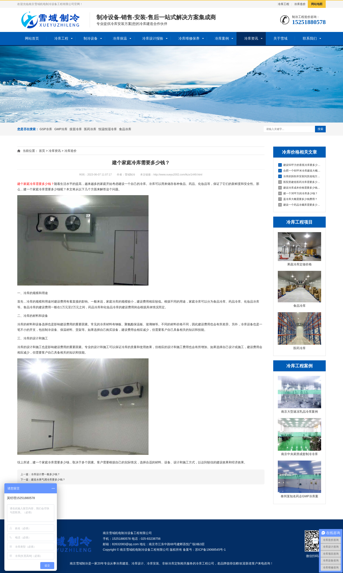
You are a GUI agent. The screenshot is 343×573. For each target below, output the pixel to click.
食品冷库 (125, 129)
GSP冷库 (46, 129)
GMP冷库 (60, 129)
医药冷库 (90, 129)
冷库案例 (222, 38)
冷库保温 (120, 38)
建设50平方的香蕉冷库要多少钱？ (299, 165)
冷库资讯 (251, 38)
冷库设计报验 (152, 38)
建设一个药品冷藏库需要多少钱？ (299, 205)
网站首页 (32, 38)
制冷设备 (91, 38)
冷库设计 (137, 563)
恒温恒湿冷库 (107, 129)
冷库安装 (153, 563)
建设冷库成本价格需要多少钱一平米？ (299, 187)
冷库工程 (283, 4)
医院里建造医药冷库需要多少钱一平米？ (299, 182)
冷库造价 (300, 4)
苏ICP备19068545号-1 (210, 549)
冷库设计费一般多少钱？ (45, 474)
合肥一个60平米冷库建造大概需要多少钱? (299, 170)
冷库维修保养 (189, 38)
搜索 (320, 129)
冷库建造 (122, 563)
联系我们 (310, 38)
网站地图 (316, 4)
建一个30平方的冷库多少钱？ (298, 193)
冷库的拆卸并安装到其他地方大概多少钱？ (299, 176)
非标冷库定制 (171, 563)
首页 (42, 150)
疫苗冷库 (76, 129)
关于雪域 (280, 38)
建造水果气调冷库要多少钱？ (48, 479)
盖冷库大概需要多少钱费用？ (297, 199)
